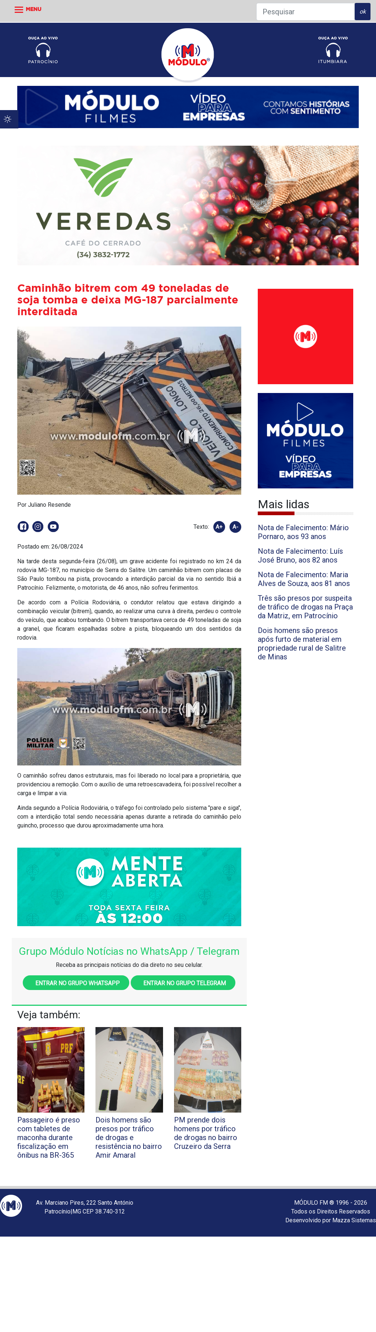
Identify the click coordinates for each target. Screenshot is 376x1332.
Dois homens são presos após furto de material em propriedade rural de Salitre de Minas (302, 643)
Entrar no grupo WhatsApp (76, 983)
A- (235, 527)
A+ (219, 527)
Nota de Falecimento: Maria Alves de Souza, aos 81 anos (304, 579)
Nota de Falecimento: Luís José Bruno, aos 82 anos (300, 555)
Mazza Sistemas (354, 1220)
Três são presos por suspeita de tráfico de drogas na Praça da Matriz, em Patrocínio (305, 607)
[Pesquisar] (305, 12)
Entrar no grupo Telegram (183, 983)
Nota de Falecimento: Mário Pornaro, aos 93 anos (303, 532)
